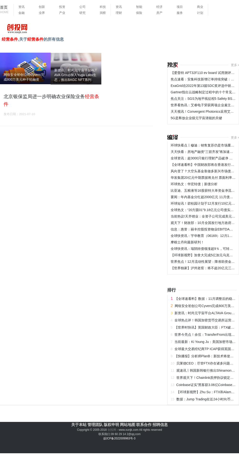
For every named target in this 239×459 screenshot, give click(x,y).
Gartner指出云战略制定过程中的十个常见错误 (205, 92)
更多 (234, 65)
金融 (21, 13)
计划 (200, 13)
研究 (82, 13)
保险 (139, 13)
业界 (42, 13)
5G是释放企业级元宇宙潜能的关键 (196, 118)
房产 (159, 13)
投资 (62, 7)
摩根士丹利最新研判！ (187, 242)
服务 (180, 13)
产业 (62, 13)
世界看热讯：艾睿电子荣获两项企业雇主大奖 (204, 105)
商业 (200, 7)
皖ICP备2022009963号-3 (119, 438)
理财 (119, 13)
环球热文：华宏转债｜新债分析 (194, 184)
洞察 (103, 13)
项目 (180, 7)
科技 (103, 7)
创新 (42, 7)
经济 (159, 7)
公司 (82, 7)
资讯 (21, 7)
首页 (4, 10)
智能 (139, 7)
